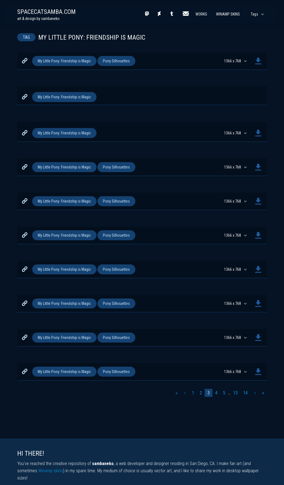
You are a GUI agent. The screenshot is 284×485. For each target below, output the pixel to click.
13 (235, 392)
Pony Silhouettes (116, 61)
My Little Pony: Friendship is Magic (64, 61)
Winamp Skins (228, 14)
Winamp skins (50, 470)
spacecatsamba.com (46, 11)
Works (201, 14)
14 (245, 392)
